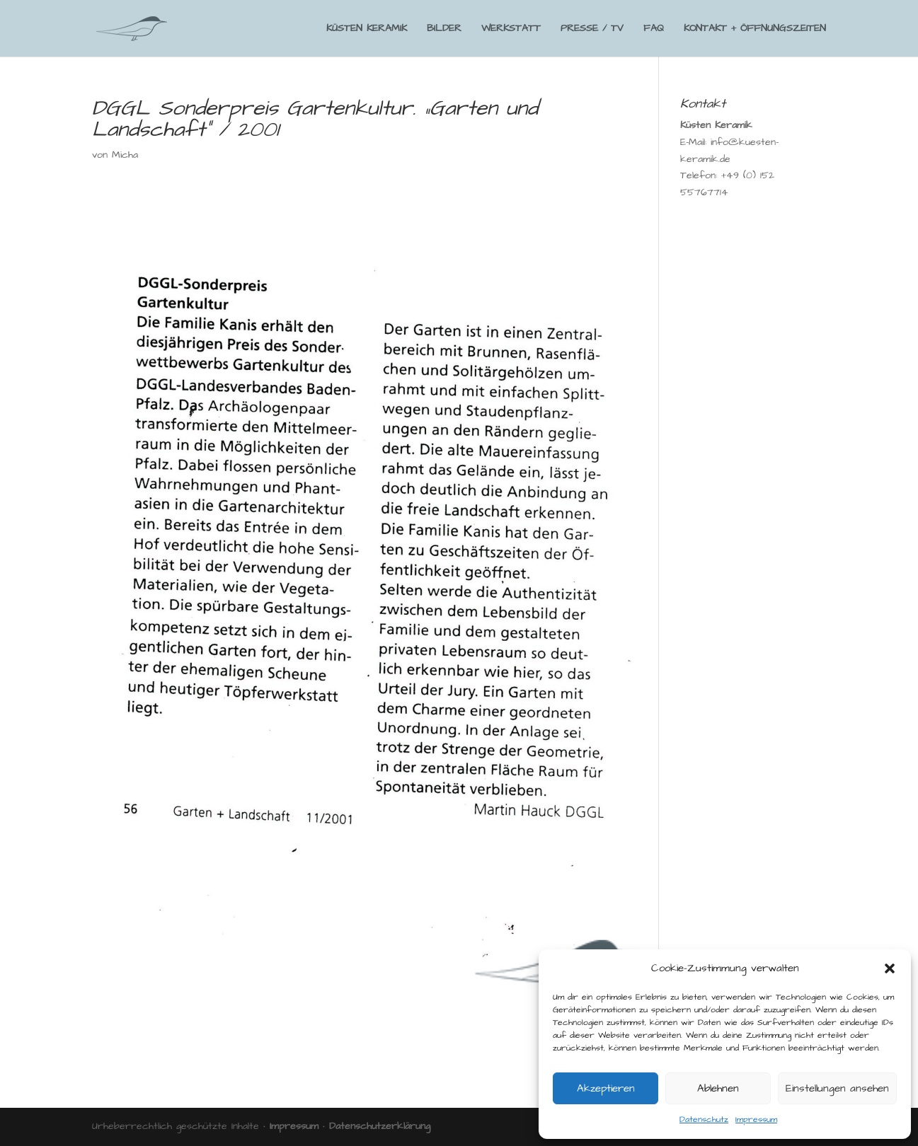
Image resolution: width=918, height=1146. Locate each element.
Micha (125, 155)
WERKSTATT (511, 29)
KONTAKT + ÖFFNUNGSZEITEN (755, 29)
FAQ (653, 29)
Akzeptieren (606, 1088)
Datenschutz (703, 1119)
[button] (890, 968)
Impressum (756, 1119)
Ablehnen (718, 1088)
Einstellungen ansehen (837, 1088)
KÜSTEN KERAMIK (366, 29)
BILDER (444, 29)
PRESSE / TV (592, 29)
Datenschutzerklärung (379, 1126)
